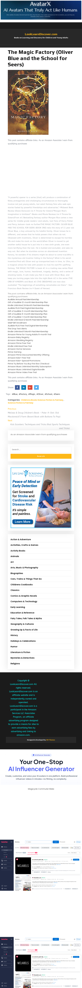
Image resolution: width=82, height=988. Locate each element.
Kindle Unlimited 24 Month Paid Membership (28, 305)
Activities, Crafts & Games (24, 545)
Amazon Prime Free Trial (19, 343)
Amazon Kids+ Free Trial (19, 357)
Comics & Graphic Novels (24, 596)
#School (48, 394)
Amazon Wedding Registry (20, 340)
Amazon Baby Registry (18, 337)
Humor (14, 646)
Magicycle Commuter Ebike (41, 788)
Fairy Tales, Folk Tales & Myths (26, 618)
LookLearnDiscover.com (41, 34)
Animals (15, 556)
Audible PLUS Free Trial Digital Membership (28, 325)
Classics (15, 590)
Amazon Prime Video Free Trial (22, 372)
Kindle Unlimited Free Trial (20, 346)
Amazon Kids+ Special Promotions (24, 360)
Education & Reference (22, 612)
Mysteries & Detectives (22, 658)
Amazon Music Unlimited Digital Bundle (26, 369)
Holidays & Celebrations (23, 641)
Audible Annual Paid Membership (23, 299)
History (14, 635)
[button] (41, 46)
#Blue (14, 394)
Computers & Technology (24, 601)
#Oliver (39, 394)
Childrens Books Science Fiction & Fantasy (42, 400)
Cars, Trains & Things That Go (26, 579)
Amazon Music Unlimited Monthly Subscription (29, 366)
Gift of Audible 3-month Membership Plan (27, 311)
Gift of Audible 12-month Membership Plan (28, 302)
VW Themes (50, 740)
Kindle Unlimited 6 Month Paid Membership (28, 331)
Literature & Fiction (20, 652)
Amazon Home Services (19, 349)
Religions (15, 663)
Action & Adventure (21, 539)
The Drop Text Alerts (17, 328)
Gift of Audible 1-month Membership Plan (27, 317)
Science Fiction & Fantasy (20, 403)
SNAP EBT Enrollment (17, 322)
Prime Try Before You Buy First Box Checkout (28, 363)
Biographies (17, 573)
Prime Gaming (14, 352)
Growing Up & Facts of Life (24, 629)
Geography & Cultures (22, 624)
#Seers (57, 394)
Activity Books (18, 550)
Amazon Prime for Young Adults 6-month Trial (29, 334)
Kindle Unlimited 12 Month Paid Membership (28, 319)
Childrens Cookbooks (22, 584)
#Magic (31, 394)
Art (12, 562)
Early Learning (18, 607)
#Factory (23, 394)
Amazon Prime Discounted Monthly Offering (28, 354)
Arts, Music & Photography (24, 567)
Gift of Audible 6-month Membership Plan (27, 314)
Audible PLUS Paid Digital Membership (25, 308)
